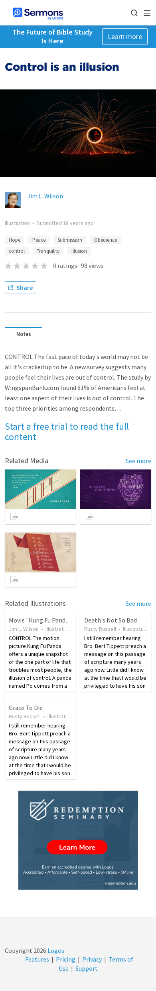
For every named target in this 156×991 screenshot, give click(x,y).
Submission (69, 240)
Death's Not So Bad (110, 620)
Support (86, 968)
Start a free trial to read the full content (67, 431)
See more (138, 461)
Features (37, 959)
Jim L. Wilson (45, 196)
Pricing (65, 959)
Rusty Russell (100, 628)
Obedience (105, 240)
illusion (79, 251)
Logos (55, 950)
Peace (38, 240)
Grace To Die (26, 708)
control (17, 251)
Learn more (125, 36)
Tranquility (48, 251)
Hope (14, 240)
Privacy (92, 959)
